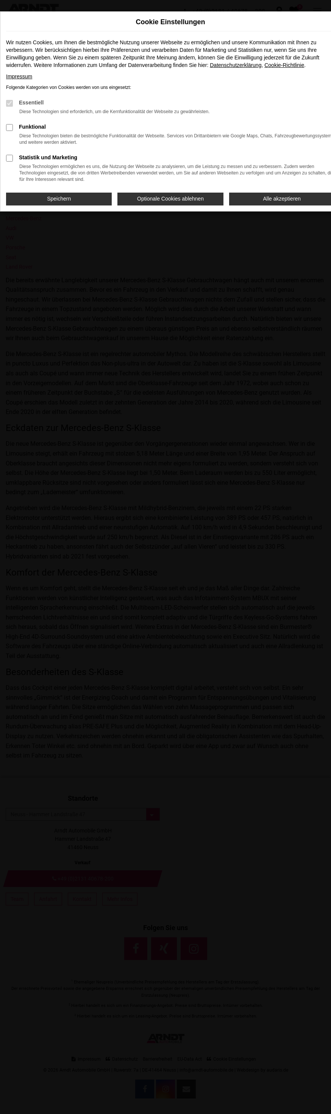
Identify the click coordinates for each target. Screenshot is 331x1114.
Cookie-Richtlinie (284, 65)
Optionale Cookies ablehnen (170, 199)
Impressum (19, 76)
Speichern (59, 199)
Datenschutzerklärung (235, 65)
